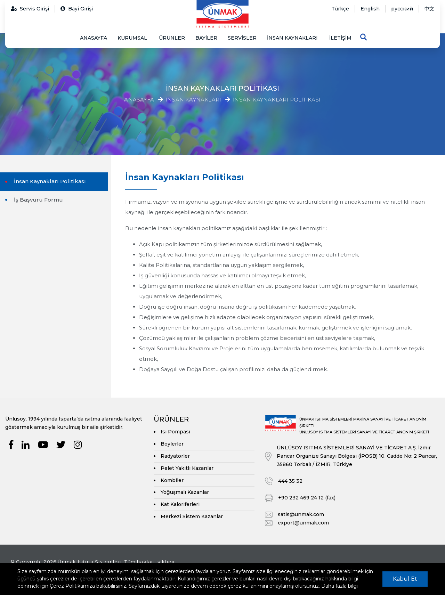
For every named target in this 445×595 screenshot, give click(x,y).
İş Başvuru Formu (38, 199)
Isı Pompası (175, 432)
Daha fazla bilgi (339, 586)
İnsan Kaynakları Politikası (277, 100)
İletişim (340, 38)
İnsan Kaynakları (193, 100)
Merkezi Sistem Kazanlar (192, 516)
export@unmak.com (303, 523)
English (370, 9)
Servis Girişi (30, 9)
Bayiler (206, 38)
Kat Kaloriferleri (180, 504)
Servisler (242, 38)
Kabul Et (405, 579)
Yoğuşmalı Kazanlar (185, 492)
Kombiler (172, 480)
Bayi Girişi (76, 9)
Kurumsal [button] (132, 38)
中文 (429, 9)
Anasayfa (93, 38)
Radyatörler (175, 456)
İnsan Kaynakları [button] (292, 38)
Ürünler (172, 38)
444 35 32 (290, 481)
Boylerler (172, 444)
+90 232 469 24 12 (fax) (306, 498)
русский (402, 9)
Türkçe (340, 9)
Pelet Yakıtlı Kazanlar (187, 468)
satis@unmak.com (301, 514)
